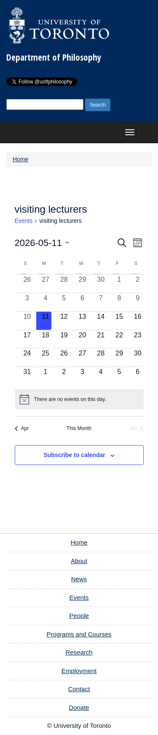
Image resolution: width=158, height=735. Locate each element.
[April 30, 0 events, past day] (100, 284)
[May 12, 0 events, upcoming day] (64, 321)
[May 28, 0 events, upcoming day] (100, 357)
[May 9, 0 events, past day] (138, 302)
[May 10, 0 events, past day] (27, 321)
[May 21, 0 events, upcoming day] (100, 339)
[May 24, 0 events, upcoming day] (27, 357)
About (79, 560)
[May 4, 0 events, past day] (45, 302)
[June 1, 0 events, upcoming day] (45, 376)
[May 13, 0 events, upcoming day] (82, 321)
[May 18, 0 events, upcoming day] (45, 339)
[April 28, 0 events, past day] (64, 284)
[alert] (79, 399)
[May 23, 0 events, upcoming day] (138, 339)
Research (78, 652)
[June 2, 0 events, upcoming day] (64, 376)
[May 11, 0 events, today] (45, 321)
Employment (79, 670)
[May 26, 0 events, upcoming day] (64, 357)
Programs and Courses (78, 634)
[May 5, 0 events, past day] (64, 302)
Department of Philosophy (53, 57)
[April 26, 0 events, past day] (27, 284)
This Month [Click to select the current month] (79, 428)
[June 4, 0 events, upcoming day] (100, 376)
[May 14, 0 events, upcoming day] (100, 321)
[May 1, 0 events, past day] (119, 284)
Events (24, 220)
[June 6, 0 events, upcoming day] (138, 376)
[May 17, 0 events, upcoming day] (27, 339)
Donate (79, 707)
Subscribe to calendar (74, 455)
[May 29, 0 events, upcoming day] (119, 357)
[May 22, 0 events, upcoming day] (119, 339)
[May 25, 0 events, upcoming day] (45, 357)
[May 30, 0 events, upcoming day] (138, 357)
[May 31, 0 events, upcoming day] (27, 376)
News (79, 579)
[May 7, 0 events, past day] (100, 302)
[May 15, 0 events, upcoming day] (119, 321)
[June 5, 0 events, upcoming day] (119, 376)
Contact (79, 688)
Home (20, 159)
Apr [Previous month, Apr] (22, 428)
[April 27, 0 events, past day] (45, 284)
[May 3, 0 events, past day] (27, 302)
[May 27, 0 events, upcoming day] (82, 357)
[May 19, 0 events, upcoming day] (64, 339)
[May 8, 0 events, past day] (119, 302)
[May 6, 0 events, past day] (82, 302)
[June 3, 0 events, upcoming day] (82, 376)
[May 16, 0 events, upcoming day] (138, 321)
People (79, 615)
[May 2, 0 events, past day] (138, 284)
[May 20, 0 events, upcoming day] (82, 339)
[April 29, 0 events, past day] (82, 284)
